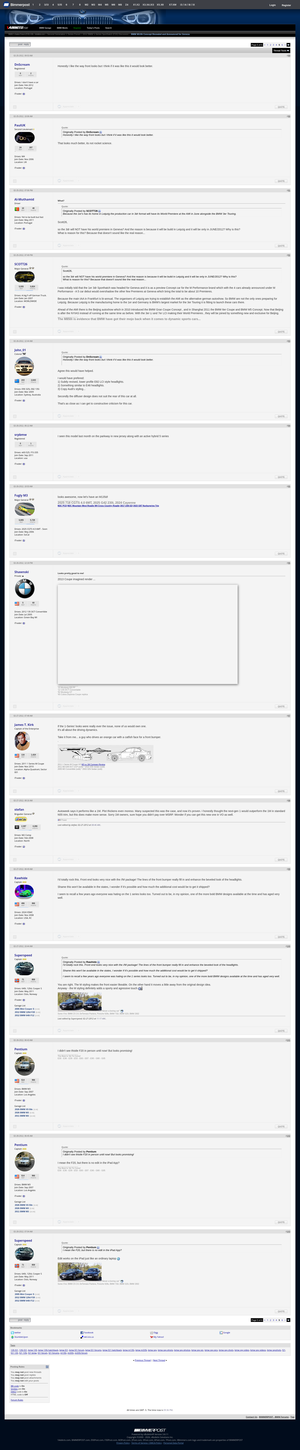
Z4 (126, 4)
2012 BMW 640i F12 (24, 1015)
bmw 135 (32, 1350)
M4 (100, 4)
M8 (120, 4)
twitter (17, 1332)
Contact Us (251, 1416)
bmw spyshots (274, 1350)
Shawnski (22, 572)
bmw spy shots (226, 1350)
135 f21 (14, 1350)
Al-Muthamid (24, 199)
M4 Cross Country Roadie (107, 506)
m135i (63, 1352)
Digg (156, 1332)
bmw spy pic (197, 1350)
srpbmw (21, 435)
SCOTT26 (21, 264)
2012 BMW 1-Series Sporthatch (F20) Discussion (106, 34)
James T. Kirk (24, 725)
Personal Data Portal (173, 1442)
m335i (71, 1352)
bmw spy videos (258, 1350)
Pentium (21, 1049)
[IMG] (13, 1391)
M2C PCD (62, 506)
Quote (281, 107)
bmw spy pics (211, 1350)
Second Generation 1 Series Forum (63, 34)
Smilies (14, 1388)
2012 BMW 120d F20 (25, 1012)
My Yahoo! (159, 1336)
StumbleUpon (21, 1336)
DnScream (22, 64)
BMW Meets (62, 28)
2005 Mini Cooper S (24, 1009)
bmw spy (152, 1350)
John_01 (20, 350)
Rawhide (21, 878)
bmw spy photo (165, 1350)
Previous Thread (143, 1360)
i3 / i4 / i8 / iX (187, 4)
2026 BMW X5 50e (24, 1109)
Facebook (88, 1332)
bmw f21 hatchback (112, 1350)
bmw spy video (242, 1350)
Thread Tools (279, 50)
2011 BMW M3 (22, 1116)
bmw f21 (64, 1350)
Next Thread (159, 1360)
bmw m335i (141, 1350)
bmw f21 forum (76, 1350)
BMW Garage (45, 28)
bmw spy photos (182, 1350)
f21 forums (54, 1352)
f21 (283, 1350)
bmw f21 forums (93, 1350)
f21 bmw (32, 1352)
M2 (86, 4)
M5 (106, 4)
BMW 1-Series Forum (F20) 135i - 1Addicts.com (26, 34)
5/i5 (60, 4)
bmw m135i (128, 1350)
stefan (19, 809)
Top (292, 1416)
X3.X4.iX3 (148, 4)
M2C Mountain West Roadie (81, 506)
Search (108, 28)
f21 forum (42, 1352)
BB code (15, 1385)
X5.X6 (160, 4)
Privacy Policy (123, 1442)
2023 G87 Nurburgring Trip (146, 506)
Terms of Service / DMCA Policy (146, 1442)
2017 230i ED (126, 506)
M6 (113, 4)
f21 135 (14, 1352)
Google (226, 1332)
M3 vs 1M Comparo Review (93, 764)
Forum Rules (17, 1399)
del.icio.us (89, 1336)
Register (286, 5)
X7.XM (172, 4)
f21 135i (23, 1352)
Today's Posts (93, 28)
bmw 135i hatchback (48, 1350)
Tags (13, 1345)
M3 (93, 4)
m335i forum (81, 1352)
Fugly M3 (21, 495)
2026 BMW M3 (22, 1112)
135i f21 (23, 1350)
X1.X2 (136, 4)
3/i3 (46, 4)
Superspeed (23, 955)
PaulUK (20, 125)
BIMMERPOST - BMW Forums (274, 1416)
